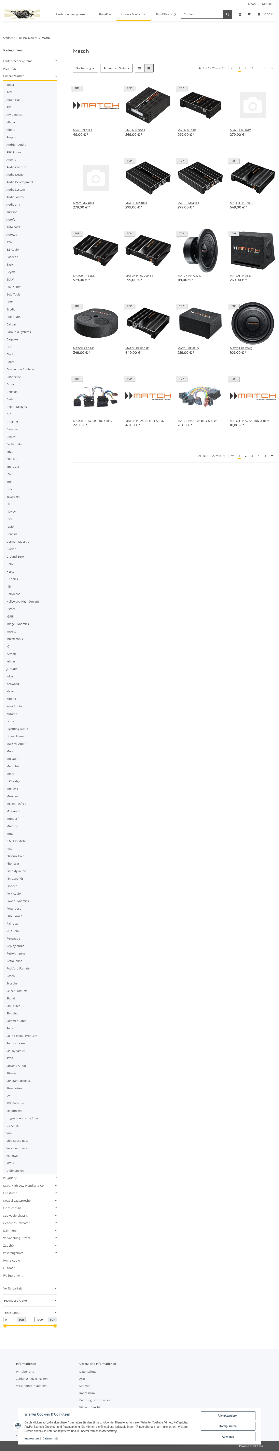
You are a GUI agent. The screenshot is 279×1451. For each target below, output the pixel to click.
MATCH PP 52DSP (241, 203)
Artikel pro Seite (114, 68)
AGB (82, 1379)
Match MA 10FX (240, 130)
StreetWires (14, 1088)
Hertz (10, 571)
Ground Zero (15, 556)
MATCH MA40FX (188, 203)
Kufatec (11, 714)
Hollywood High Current (22, 601)
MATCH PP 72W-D (189, 275)
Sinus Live (13, 1006)
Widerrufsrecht (89, 1407)
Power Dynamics (17, 901)
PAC (9, 848)
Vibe (9, 1133)
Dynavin (11, 437)
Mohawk (12, 789)
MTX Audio (13, 811)
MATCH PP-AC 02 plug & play (144, 421)
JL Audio (11, 669)
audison (11, 212)
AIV (8, 107)
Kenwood (12, 684)
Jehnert (11, 661)
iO (8, 646)
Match (10, 751)
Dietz (9, 399)
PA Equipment (13, 1275)
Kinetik (11, 699)
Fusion (10, 526)
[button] (240, 14)
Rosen (10, 976)
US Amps (12, 1126)
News (252, 4)
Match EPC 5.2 (82, 130)
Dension (12, 392)
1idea (10, 85)
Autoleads (13, 227)
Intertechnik (14, 639)
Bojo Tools (13, 294)
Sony (9, 1028)
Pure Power (14, 916)
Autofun (11, 219)
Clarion (11, 354)
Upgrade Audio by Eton (22, 1118)
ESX (8, 474)
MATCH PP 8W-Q (241, 348)
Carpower (13, 339)
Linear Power (15, 736)
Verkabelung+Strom (16, 1238)
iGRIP (10, 616)
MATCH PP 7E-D (240, 275)
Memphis (12, 766)
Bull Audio (13, 317)
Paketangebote (13, 1253)
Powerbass (13, 908)
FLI (8, 504)
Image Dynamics (17, 624)
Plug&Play (10, 1178)
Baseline (12, 257)
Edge (9, 452)
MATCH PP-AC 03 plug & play (197, 421)
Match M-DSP (187, 130)
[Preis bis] (41, 1319)
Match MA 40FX (83, 203)
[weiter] (272, 68)
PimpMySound (16, 871)
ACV (9, 92)
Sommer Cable (16, 1021)
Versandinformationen (31, 1386)
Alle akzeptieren (228, 1415)
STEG (9, 1058)
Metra (10, 774)
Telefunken (14, 1111)
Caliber (11, 324)
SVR (9, 1096)
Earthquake (14, 444)
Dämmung (10, 1230)
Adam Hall (13, 100)
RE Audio (12, 931)
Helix (9, 564)
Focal (9, 519)
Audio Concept (16, 167)
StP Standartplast (18, 1081)
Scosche (11, 983)
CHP (9, 347)
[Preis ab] (10, 1319)
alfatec (11, 122)
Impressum (32, 1438)
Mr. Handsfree (16, 804)
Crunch (11, 384)
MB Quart (13, 759)
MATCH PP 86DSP (137, 348)
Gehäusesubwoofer (16, 1223)
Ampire (11, 137)
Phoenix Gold (15, 856)
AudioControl (15, 197)
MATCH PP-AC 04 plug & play (249, 421)
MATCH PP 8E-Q (188, 348)
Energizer (12, 467)
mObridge (13, 781)
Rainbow (12, 923)
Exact (10, 489)
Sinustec (12, 1013)
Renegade (13, 938)
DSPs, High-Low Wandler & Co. (23, 1185)
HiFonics (12, 579)
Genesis (11, 534)
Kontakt (267, 4)
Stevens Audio (16, 1066)
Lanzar (11, 721)
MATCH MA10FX (136, 203)
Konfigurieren (228, 1426)
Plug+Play (9, 68)
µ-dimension (15, 1170)
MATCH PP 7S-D (83, 348)
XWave (10, 1163)
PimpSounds (15, 878)
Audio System (15, 189)
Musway (12, 826)
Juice (9, 676)
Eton (9, 482)
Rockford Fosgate (18, 968)
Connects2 (13, 377)
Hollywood (13, 594)
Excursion (13, 497)
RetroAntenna (15, 953)
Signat (10, 998)
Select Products (16, 991)
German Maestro (17, 541)
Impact (11, 631)
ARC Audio (13, 152)
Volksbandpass (16, 1148)
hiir (8, 586)
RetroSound (14, 961)
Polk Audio (13, 893)
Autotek (11, 234)
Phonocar (12, 863)
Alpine (10, 130)
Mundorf (12, 819)
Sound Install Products (21, 1036)
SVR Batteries (15, 1103)
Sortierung (83, 68)
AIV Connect (14, 115)
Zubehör (9, 1245)
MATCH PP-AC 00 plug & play (92, 421)
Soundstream (15, 1043)
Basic (10, 264)
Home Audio (11, 1260)
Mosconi (12, 796)
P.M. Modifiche (16, 841)
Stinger (11, 1073)
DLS (9, 414)
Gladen (11, 549)
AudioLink (13, 204)
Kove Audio (14, 706)
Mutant (11, 834)
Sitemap (84, 1386)
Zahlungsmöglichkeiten (32, 1379)
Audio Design (15, 174)
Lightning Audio (17, 729)
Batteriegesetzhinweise (95, 1400)
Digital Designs (16, 407)
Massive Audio (16, 744)
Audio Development (19, 182)
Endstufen (10, 1193)
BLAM (10, 279)
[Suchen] (202, 14)
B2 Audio (12, 249)
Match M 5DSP (135, 130)
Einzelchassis (12, 1208)
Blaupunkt (13, 287)
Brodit (10, 309)
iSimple (11, 654)
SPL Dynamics (15, 1051)
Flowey (11, 511)
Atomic (11, 160)
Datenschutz (50, 1438)
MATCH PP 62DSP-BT (139, 275)
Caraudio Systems (18, 332)
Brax (9, 302)
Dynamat (12, 429)
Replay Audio (15, 946)
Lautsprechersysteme (17, 61)
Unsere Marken (13, 76)
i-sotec (10, 609)
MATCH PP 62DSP (84, 275)
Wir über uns (25, 1371)
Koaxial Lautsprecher (17, 1200)
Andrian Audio (16, 145)
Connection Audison (20, 369)
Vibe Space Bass (17, 1141)
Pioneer (11, 886)
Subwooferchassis (15, 1215)
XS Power (12, 1156)
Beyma (11, 272)
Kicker (10, 691)
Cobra (10, 362)
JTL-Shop (258, 1446)
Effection (12, 459)
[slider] (5, 1326)
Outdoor (9, 1268)
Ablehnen (228, 1436)
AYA (9, 242)
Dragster (12, 422)
